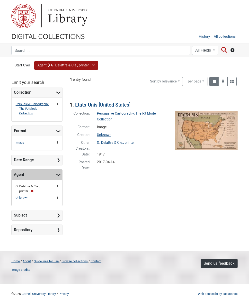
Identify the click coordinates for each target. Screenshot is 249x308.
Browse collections (75, 261)
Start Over (22, 65)
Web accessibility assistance (218, 294)
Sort (163, 81)
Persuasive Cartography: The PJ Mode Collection (32, 108)
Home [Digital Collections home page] (15, 261)
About (27, 261)
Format (20, 130)
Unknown (22, 197)
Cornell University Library (39, 294)
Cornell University (23, 16)
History (204, 37)
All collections (225, 37)
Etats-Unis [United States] (103, 105)
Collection (22, 92)
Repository (23, 229)
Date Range (24, 160)
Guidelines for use (46, 261)
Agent (19, 174)
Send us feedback (219, 263)
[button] (66, 65)
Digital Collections (48, 36)
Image (20, 142)
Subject (20, 215)
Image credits (20, 270)
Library (67, 16)
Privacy (64, 294)
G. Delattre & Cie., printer (116, 143)
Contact (95, 261)
